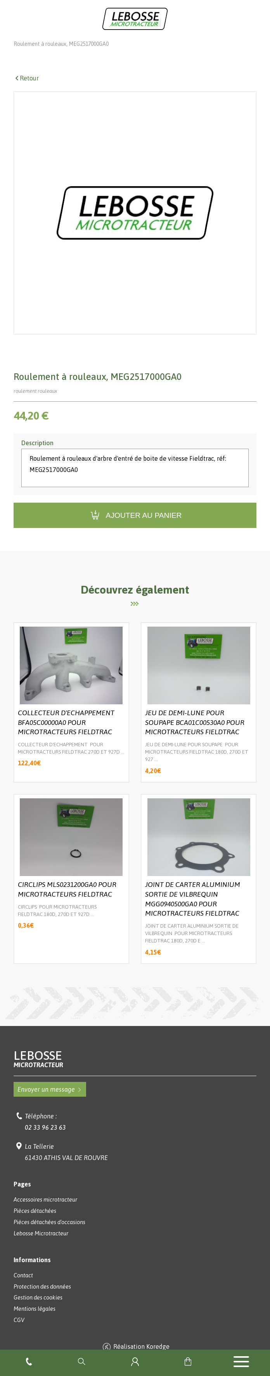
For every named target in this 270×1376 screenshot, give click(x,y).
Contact (23, 1286)
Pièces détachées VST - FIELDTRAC (193, 43)
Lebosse (135, 1069)
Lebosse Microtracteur (41, 43)
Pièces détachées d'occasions (49, 1233)
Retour (26, 88)
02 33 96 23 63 (45, 1138)
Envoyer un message (49, 1100)
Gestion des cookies (38, 1308)
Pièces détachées (109, 43)
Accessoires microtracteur (45, 1210)
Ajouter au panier (135, 526)
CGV (19, 1331)
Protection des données (42, 1297)
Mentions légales (34, 1320)
